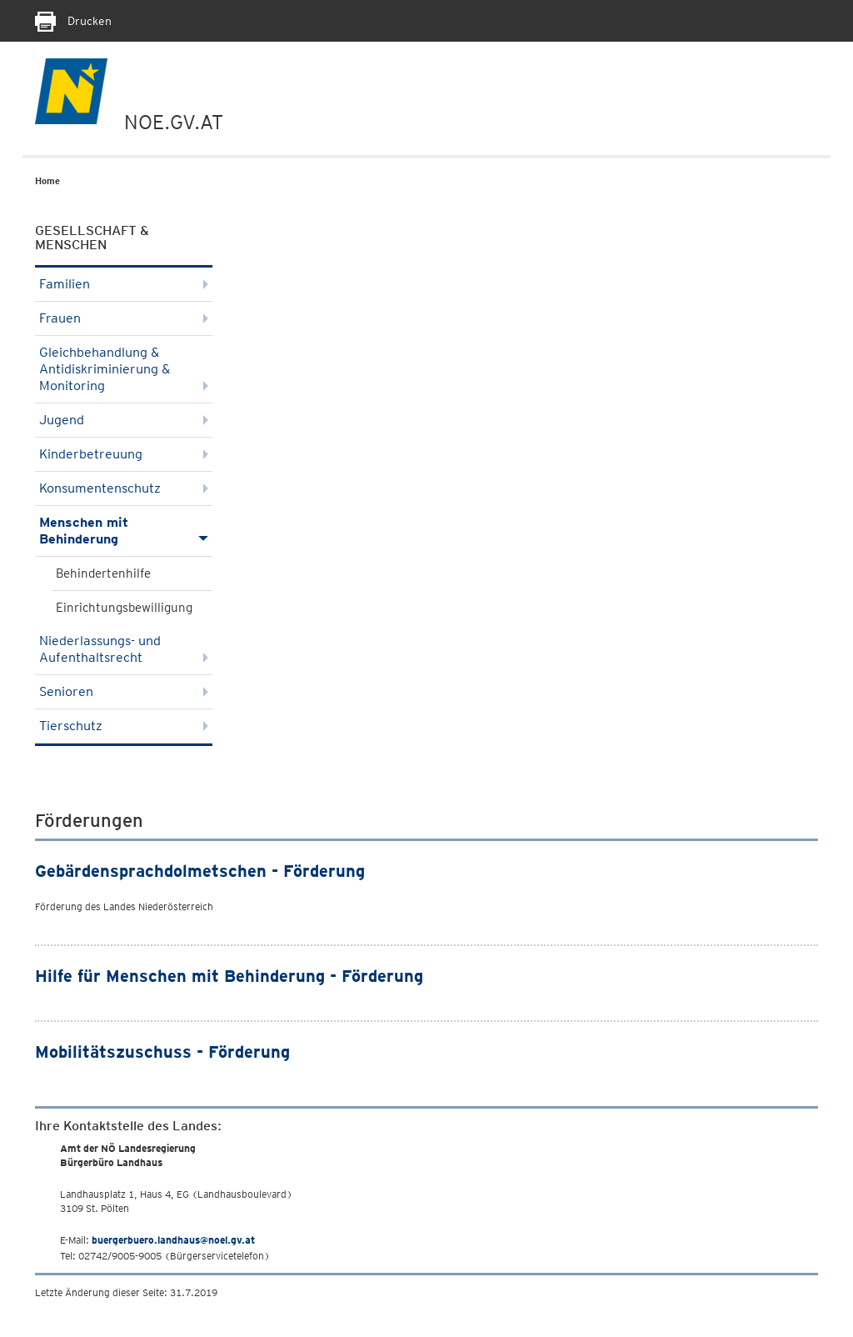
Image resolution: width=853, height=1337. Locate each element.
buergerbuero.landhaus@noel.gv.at (173, 1240)
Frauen (123, 318)
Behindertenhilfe (103, 573)
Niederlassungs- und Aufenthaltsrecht (123, 649)
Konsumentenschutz (123, 488)
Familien (123, 284)
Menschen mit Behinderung (123, 530)
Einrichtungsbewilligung (124, 607)
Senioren (123, 691)
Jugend (123, 420)
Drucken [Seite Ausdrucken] (73, 21)
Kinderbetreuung (123, 454)
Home (47, 181)
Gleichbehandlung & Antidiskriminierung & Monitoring (123, 368)
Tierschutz (123, 726)
